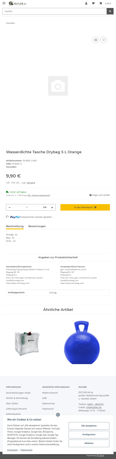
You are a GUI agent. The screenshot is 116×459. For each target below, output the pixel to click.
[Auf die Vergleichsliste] (95, 40)
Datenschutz (27, 450)
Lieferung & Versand (16, 408)
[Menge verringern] (9, 207)
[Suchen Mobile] (54, 11)
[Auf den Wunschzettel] (103, 40)
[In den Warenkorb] (8, 32)
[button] (86, 3)
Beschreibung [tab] (15, 226)
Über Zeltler (12, 403)
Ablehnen (88, 443)
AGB (44, 398)
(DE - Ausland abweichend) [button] (38, 195)
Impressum (12, 450)
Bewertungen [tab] (37, 226)
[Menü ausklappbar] (3, 2)
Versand (31, 182)
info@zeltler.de (94, 407)
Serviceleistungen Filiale (18, 392)
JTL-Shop (100, 455)
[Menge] (27, 207)
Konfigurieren (88, 434)
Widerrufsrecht (50, 392)
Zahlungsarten (13, 414)
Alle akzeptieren (88, 426)
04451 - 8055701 (95, 404)
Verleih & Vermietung (17, 398)
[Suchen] (110, 11)
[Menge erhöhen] (52, 207)
